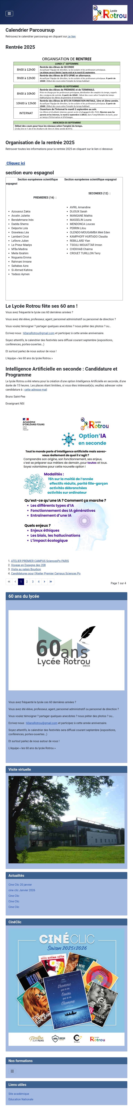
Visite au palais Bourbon (26, 569)
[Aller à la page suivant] (44, 581)
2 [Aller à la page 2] (27, 581)
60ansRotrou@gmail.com (39, 333)
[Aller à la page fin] (50, 581)
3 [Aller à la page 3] (33, 581)
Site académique (18, 1093)
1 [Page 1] (21, 581)
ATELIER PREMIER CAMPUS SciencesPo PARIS (40, 561)
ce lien (71, 36)
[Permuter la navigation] (9, 13)
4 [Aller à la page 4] (38, 581)
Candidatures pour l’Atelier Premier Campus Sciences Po (46, 573)
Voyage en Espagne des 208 (28, 565)
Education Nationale (20, 1099)
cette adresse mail (35, 389)
